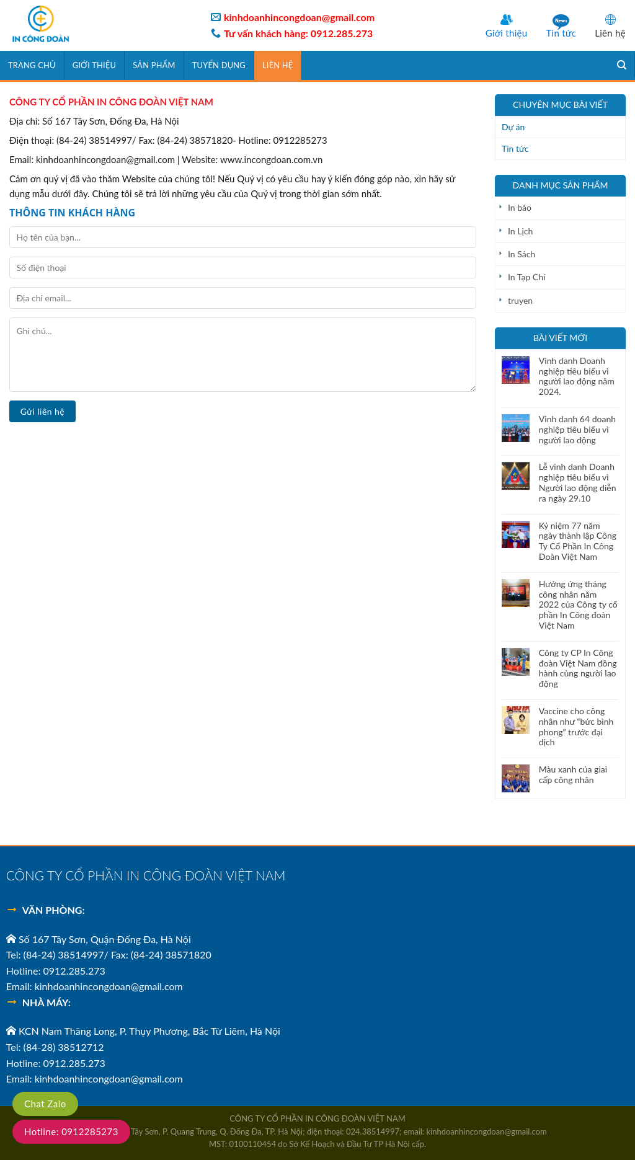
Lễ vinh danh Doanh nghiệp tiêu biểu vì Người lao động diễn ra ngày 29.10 (577, 482)
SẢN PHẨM (154, 65)
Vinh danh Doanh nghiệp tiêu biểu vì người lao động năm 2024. (577, 376)
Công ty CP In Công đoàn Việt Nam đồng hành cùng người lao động (578, 668)
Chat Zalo (45, 1103)
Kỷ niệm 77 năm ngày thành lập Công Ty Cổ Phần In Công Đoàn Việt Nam (577, 541)
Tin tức (561, 32)
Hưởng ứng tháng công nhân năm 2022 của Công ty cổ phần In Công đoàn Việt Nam (578, 605)
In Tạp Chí (526, 277)
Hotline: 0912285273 (71, 1131)
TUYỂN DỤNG (219, 65)
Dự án (513, 127)
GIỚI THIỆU (95, 65)
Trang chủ (32, 65)
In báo (519, 207)
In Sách (521, 254)
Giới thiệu (507, 32)
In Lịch (520, 231)
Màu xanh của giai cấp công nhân (573, 774)
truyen (520, 300)
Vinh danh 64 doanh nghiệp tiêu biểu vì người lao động (577, 429)
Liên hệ (610, 32)
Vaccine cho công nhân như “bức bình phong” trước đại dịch (576, 726)
